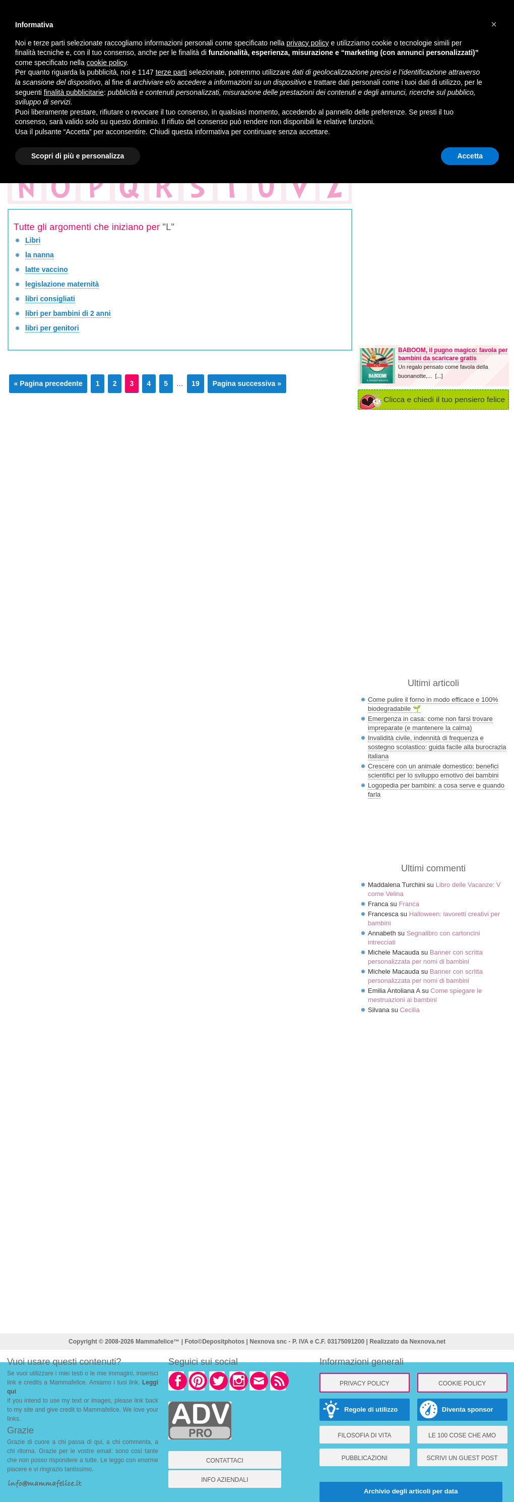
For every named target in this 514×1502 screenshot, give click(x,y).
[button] (494, 24)
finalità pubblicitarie (74, 92)
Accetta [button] (470, 156)
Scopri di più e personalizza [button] (77, 156)
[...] (438, 376)
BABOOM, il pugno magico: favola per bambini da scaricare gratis (452, 354)
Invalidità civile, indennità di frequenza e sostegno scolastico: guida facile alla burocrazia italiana (437, 747)
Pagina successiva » (247, 383)
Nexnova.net (427, 1341)
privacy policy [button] (308, 43)
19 (195, 383)
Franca (409, 904)
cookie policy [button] (106, 63)
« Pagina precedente (48, 383)
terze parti (171, 72)
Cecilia (410, 1010)
